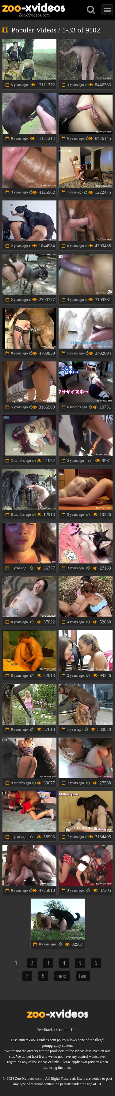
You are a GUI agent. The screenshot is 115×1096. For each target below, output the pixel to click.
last (83, 976)
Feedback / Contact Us (55, 1029)
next (62, 976)
